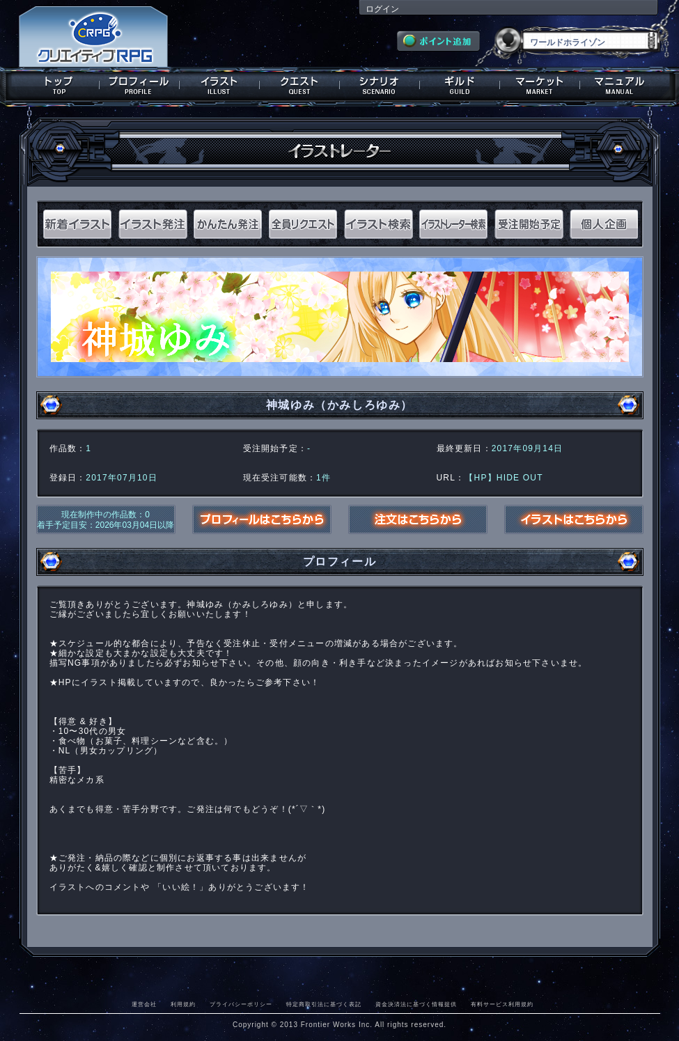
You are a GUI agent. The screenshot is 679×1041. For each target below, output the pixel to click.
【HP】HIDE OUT (504, 478)
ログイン (382, 9)
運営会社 (144, 1004)
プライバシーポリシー (241, 1004)
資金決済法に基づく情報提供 (416, 1004)
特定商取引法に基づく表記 (323, 1004)
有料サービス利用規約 (502, 1004)
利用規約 (183, 1004)
